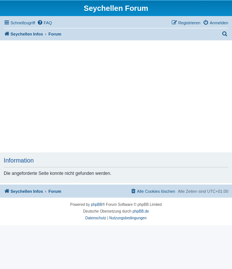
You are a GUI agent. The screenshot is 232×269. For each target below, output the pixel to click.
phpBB (96, 204)
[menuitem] (44, 22)
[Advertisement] (116, 96)
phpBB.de (140, 211)
